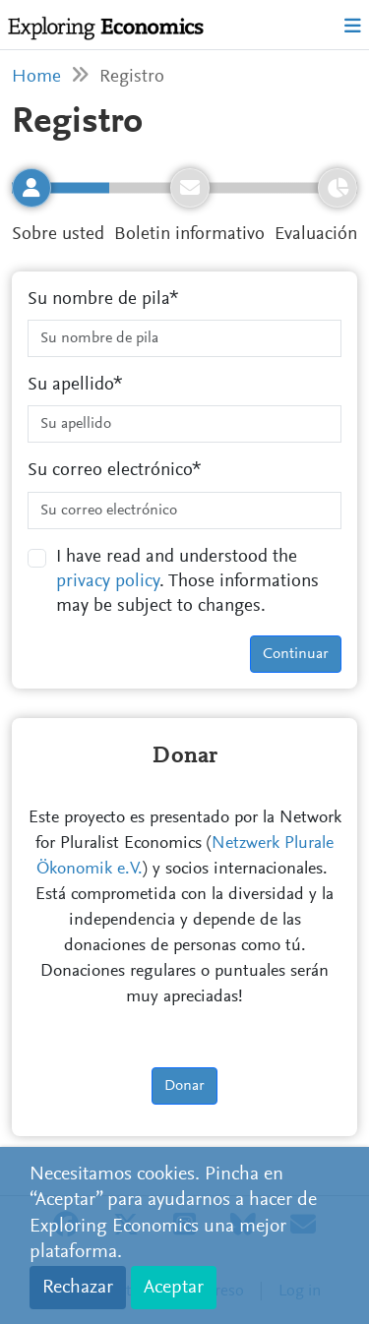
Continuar (296, 654)
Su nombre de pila (98, 299)
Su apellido (70, 385)
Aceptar (174, 1287)
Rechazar (77, 1287)
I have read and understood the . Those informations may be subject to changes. (187, 582)
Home (36, 77)
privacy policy (107, 581)
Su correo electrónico (110, 470)
